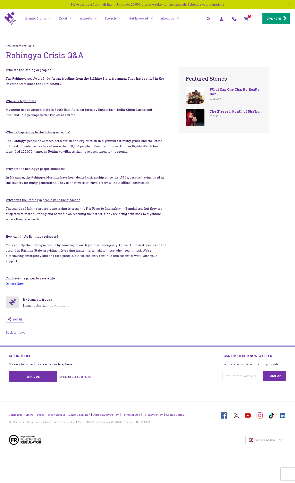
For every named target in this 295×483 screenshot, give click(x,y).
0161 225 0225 (81, 377)
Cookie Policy (175, 413)
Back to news (15, 332)
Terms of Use (131, 413)
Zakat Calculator (79, 413)
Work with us (57, 413)
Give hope (272, 19)
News (29, 413)
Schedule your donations (206, 4)
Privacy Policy (153, 413)
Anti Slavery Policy (106, 413)
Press (40, 413)
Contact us (15, 413)
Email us (33, 377)
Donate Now (15, 284)
